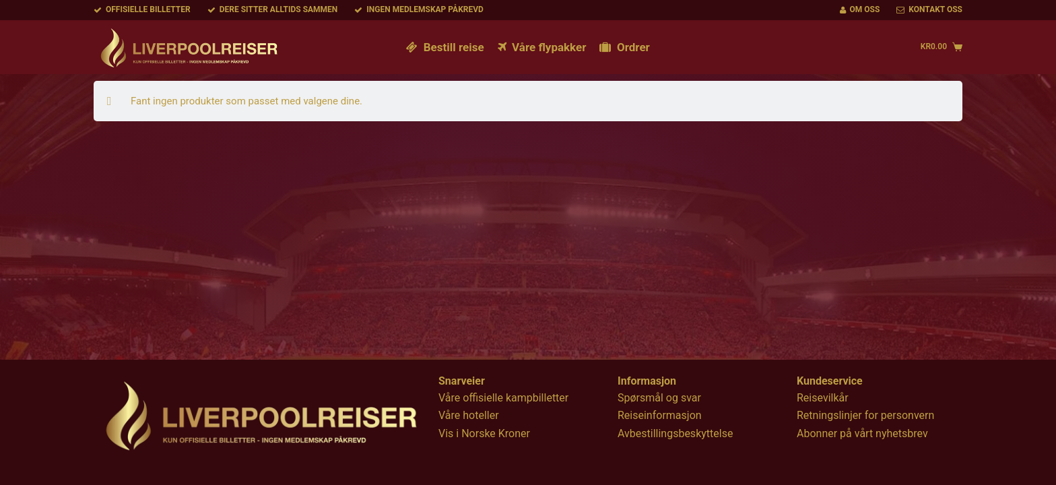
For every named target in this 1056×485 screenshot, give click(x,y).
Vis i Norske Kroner (484, 433)
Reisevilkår (823, 397)
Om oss (860, 9)
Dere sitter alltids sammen (272, 9)
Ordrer (624, 47)
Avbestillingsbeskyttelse (675, 433)
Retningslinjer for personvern (865, 415)
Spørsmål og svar (659, 397)
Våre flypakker (542, 47)
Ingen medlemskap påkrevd (419, 9)
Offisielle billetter (142, 9)
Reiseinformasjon (660, 415)
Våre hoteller (468, 415)
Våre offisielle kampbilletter (503, 397)
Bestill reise (445, 47)
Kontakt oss (929, 9)
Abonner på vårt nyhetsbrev (862, 433)
